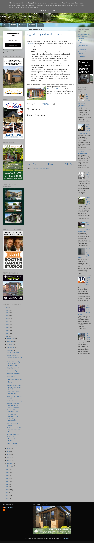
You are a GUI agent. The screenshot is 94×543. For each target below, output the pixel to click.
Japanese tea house (13, 434)
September (11, 347)
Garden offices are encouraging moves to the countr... (14, 357)
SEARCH (32, 25)
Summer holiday (12, 371)
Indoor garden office (13, 373)
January (9, 466)
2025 (7, 310)
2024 (7, 313)
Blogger (65, 538)
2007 (7, 493)
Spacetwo (30, 44)
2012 (7, 478)
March (9, 460)
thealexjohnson (10, 510)
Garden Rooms (12, 60)
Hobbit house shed (13, 352)
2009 (7, 487)
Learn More (44, 11)
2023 (7, 316)
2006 (7, 495)
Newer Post (32, 164)
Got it (53, 11)
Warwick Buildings (54, 89)
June (8, 451)
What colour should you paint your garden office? (14, 381)
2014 (7, 472)
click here (8, 50)
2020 (7, 324)
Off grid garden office (13, 368)
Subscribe (13, 45)
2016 (7, 336)
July (8, 448)
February (10, 463)
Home (6, 25)
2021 (7, 321)
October (10, 344)
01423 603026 (13, 65)
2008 (7, 490)
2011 (7, 481)
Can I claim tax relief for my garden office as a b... (14, 429)
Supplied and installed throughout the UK (13, 62)
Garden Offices (9, 62)
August (9, 350)
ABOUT (13, 25)
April (9, 457)
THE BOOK (22, 25)
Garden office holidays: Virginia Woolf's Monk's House (14, 363)
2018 (7, 330)
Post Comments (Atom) (42, 168)
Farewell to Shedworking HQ (88, 201)
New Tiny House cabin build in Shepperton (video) (14, 387)
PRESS (40, 25)
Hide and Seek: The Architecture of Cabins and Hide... (13, 405)
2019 (7, 327)
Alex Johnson (9, 507)
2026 (7, 307)
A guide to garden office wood (45, 34)
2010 (7, 484)
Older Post (69, 164)
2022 (7, 319)
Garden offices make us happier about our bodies (14, 438)
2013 (7, 475)
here (52, 93)
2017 (7, 333)
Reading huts (11, 376)
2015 (7, 469)
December (10, 338)
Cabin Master (82, 49)
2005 (7, 498)
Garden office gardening (14, 400)
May (8, 454)
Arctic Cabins (82, 56)
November (10, 341)
